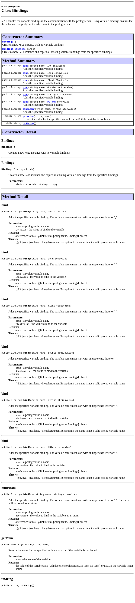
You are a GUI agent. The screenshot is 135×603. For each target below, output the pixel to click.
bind (25, 67)
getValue (28, 121)
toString (28, 129)
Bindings (7, 42)
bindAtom (28, 113)
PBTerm (51, 105)
